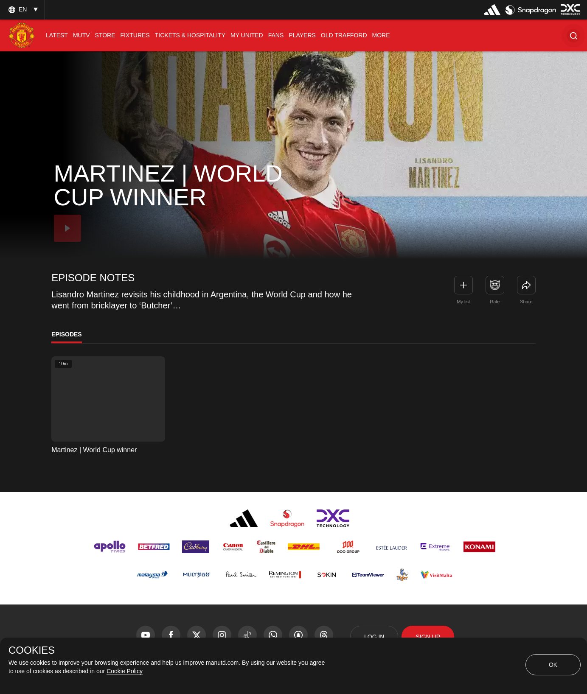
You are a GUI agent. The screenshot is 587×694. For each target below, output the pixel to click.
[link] (526, 285)
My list (463, 301)
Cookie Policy (125, 671)
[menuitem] (56, 35)
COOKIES (31, 650)
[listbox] (22, 9)
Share (526, 301)
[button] (573, 35)
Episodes (66, 334)
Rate (495, 301)
